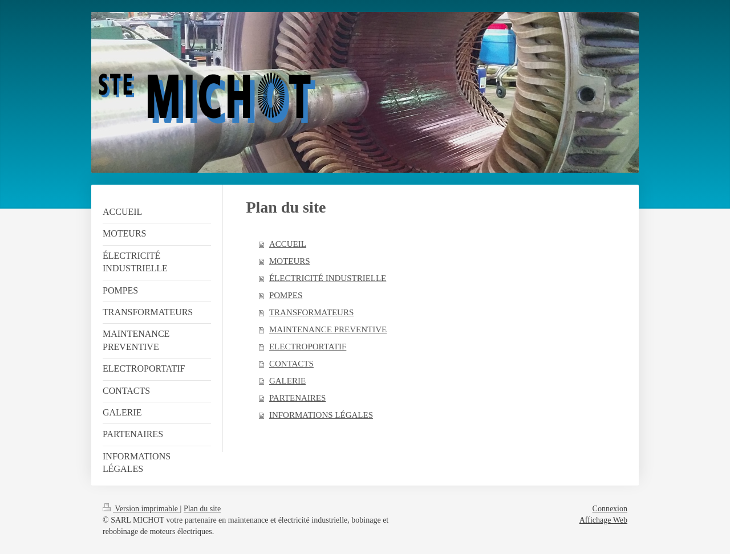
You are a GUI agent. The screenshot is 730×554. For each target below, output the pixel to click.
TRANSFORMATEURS (311, 312)
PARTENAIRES (297, 397)
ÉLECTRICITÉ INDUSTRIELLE (327, 278)
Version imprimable (141, 508)
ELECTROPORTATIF (307, 346)
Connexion (610, 508)
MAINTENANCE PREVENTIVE (328, 329)
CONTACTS (291, 363)
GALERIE (287, 380)
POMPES (285, 295)
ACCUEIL (287, 244)
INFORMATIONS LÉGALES (321, 414)
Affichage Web (603, 520)
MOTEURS (289, 261)
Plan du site (202, 508)
